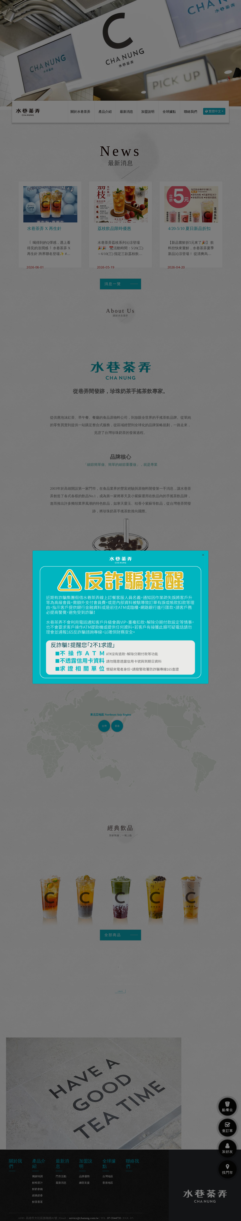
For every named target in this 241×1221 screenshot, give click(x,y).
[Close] (203, 554)
